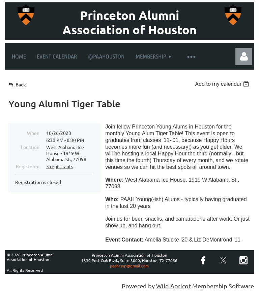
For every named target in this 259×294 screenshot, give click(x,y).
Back (21, 84)
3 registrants (59, 166)
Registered (27, 166)
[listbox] (223, 84)
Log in (243, 56)
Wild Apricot (173, 285)
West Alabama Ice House (155, 180)
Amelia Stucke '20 (166, 240)
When (33, 133)
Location (30, 147)
